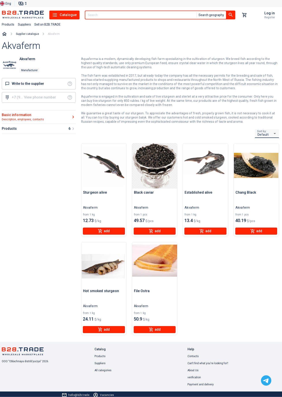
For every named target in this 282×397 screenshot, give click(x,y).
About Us (193, 370)
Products (100, 356)
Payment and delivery (200, 384)
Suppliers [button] (24, 24)
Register (269, 17)
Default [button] (263, 134)
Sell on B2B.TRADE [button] (47, 24)
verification (194, 377)
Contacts (193, 356)
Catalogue (64, 15)
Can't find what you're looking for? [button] (207, 363)
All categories (103, 370)
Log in (269, 13)
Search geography (211, 15)
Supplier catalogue (27, 33)
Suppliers (100, 363)
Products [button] (8, 24)
